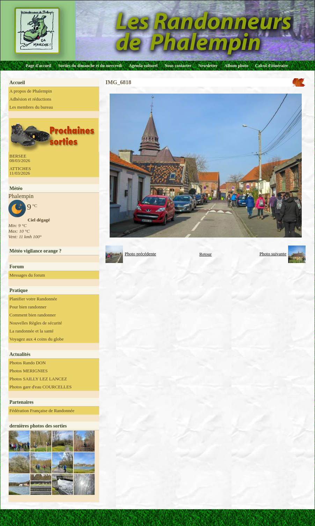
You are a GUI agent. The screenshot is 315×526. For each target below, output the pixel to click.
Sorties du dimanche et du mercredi (90, 65)
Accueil (17, 82)
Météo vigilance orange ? (35, 251)
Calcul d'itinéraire (271, 65)
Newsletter (208, 65)
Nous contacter (177, 65)
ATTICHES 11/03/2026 (20, 171)
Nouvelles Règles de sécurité (35, 323)
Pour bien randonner (27, 306)
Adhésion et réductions (30, 99)
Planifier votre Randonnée (33, 298)
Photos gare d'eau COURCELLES (40, 386)
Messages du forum (27, 275)
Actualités (19, 354)
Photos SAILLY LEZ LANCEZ (38, 378)
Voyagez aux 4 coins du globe (36, 339)
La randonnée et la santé (31, 331)
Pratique (18, 290)
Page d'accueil (38, 65)
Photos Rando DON (27, 362)
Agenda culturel (143, 65)
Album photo (236, 65)
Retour (205, 254)
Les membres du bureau (31, 107)
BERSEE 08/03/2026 (19, 158)
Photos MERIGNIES (28, 370)
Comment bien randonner (32, 314)
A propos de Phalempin (30, 91)
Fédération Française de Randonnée (41, 410)
